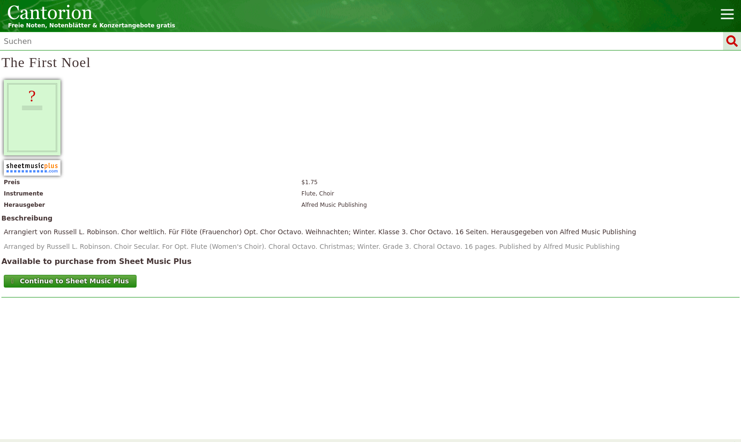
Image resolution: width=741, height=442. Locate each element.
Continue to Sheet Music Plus (69, 281)
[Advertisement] (370, 371)
